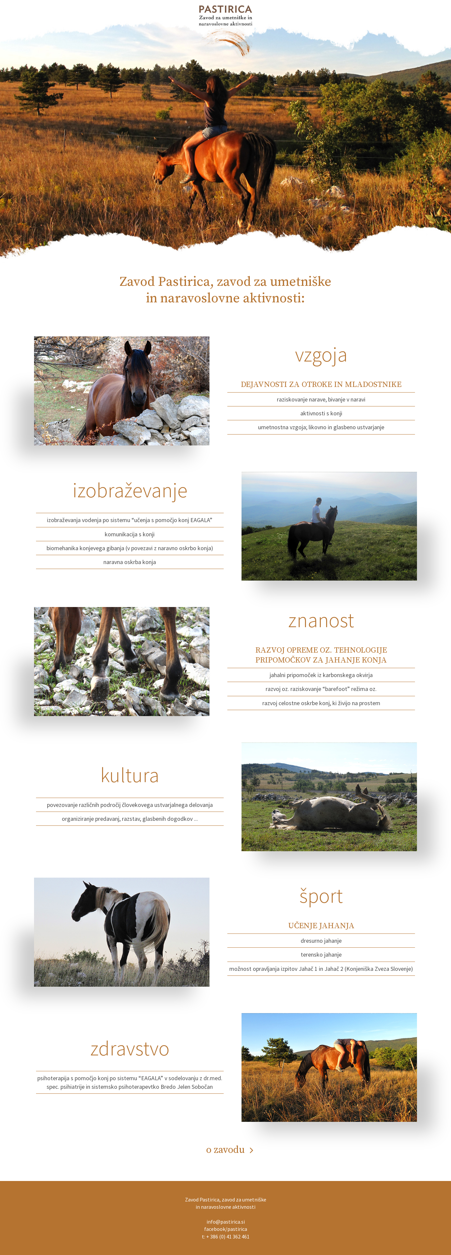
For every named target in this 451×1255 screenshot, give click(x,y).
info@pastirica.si (226, 1221)
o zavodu (225, 1150)
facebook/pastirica (225, 1229)
